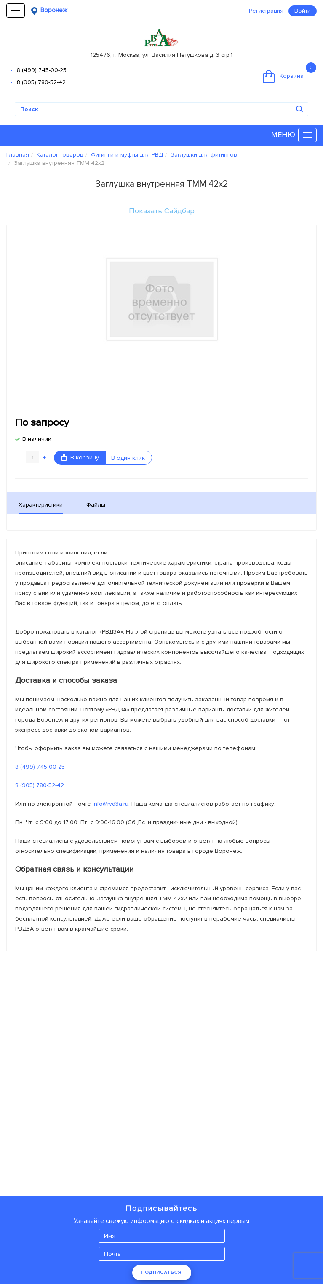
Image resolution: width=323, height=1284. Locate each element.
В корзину (80, 457)
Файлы (95, 504)
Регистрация (266, 10)
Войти (302, 10)
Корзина (289, 72)
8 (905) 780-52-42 (41, 82)
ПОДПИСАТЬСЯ (161, 1272)
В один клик (128, 458)
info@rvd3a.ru (110, 803)
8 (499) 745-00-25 (42, 70)
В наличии (36, 439)
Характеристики (41, 504)
